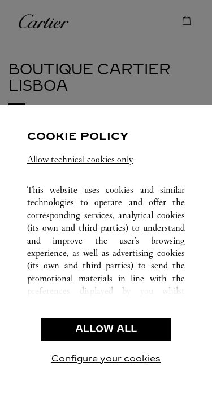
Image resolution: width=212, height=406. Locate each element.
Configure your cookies (106, 358)
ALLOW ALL (106, 329)
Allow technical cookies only (80, 159)
